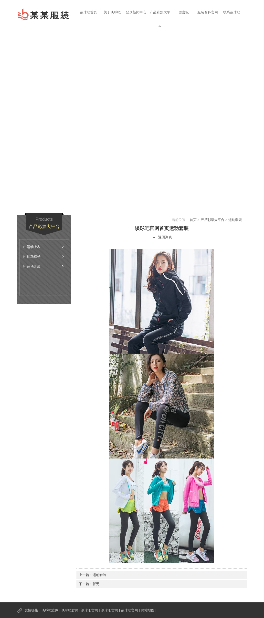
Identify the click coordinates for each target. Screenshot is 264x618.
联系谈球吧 (231, 12)
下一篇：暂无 (89, 584)
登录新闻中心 (136, 12)
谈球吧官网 (50, 610)
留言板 (184, 12)
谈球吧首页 (88, 12)
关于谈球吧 (112, 12)
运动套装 (235, 220)
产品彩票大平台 (160, 19)
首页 (193, 220)
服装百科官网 (207, 12)
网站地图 (148, 610)
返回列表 (162, 237)
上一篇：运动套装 (92, 575)
